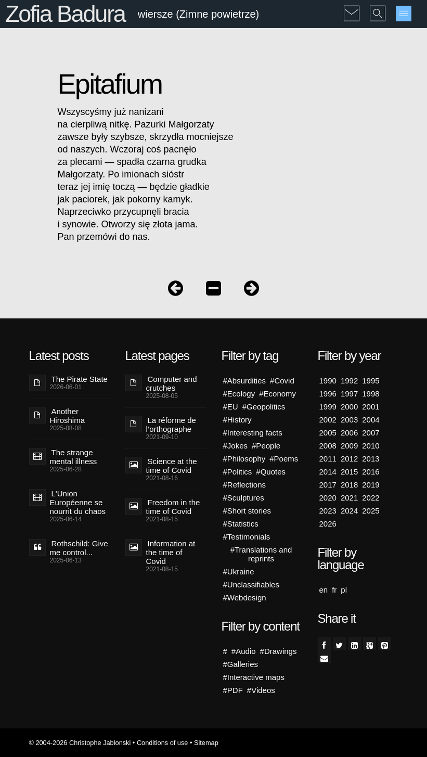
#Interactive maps (253, 677)
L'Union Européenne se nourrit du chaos (78, 502)
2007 (370, 432)
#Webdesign (244, 597)
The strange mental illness (73, 457)
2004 (370, 419)
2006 (349, 432)
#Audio (243, 651)
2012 (349, 458)
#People (266, 445)
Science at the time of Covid (171, 465)
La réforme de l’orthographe (171, 424)
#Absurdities (244, 380)
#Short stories (247, 510)
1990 (328, 380)
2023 (328, 510)
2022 (370, 497)
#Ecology (239, 393)
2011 (328, 458)
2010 (370, 445)
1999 (328, 406)
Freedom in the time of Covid (173, 507)
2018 (349, 484)
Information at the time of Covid (171, 552)
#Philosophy (244, 458)
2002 (328, 419)
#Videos (261, 690)
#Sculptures (243, 497)
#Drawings (278, 651)
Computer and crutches (171, 383)
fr (334, 589)
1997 (349, 393)
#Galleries (240, 664)
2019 (370, 484)
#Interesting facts (252, 432)
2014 (328, 471)
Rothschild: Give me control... (79, 548)
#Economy (277, 393)
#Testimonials (246, 536)
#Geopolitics (264, 406)
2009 (349, 445)
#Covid (282, 380)
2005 (328, 432)
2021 (349, 497)
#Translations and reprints (261, 554)
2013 (370, 458)
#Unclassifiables (251, 584)
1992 (349, 380)
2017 (328, 484)
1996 (328, 393)
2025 (370, 510)
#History (237, 419)
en (323, 589)
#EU (230, 406)
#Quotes (271, 471)
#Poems (283, 458)
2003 (349, 419)
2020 (328, 497)
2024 (349, 510)
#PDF (233, 690)
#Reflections (244, 484)
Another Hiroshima (67, 416)
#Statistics (240, 523)
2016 (370, 471)
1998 (370, 393)
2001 (370, 406)
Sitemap (206, 743)
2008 (328, 445)
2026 (328, 523)
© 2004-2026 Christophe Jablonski (80, 743)
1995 (370, 380)
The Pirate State (79, 379)
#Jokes (235, 445)
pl (344, 589)
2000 (349, 406)
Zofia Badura (65, 14)
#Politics (237, 471)
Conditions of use (162, 743)
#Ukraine (238, 571)
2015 (349, 471)
